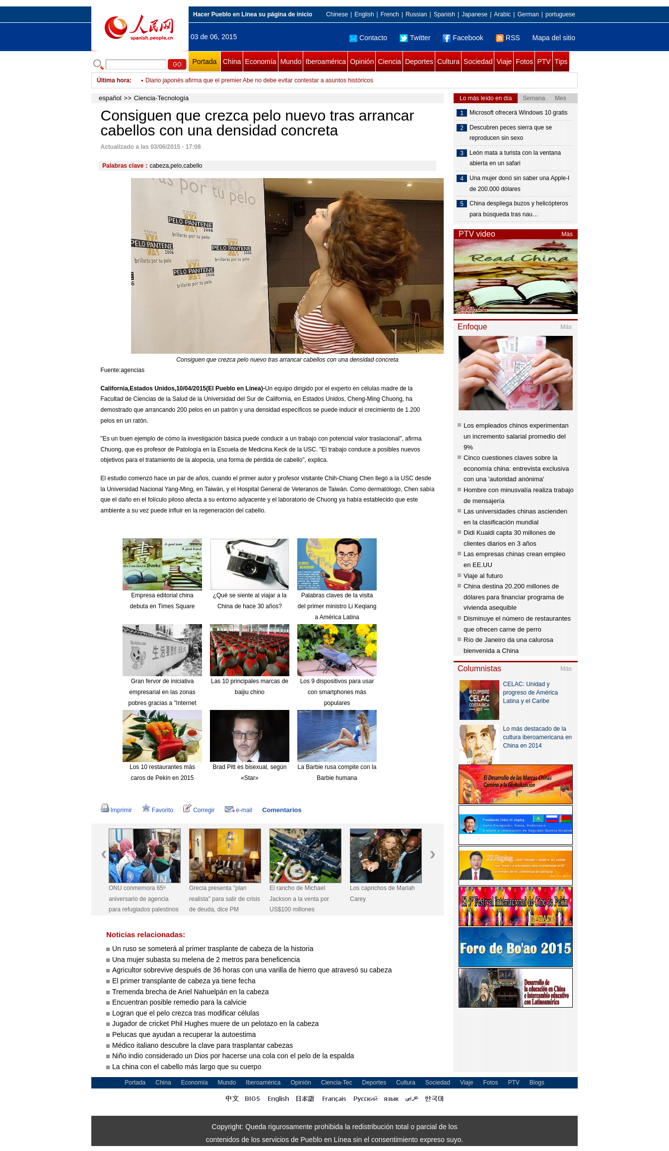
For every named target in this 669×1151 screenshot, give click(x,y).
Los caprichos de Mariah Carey (382, 893)
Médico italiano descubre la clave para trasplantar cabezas (202, 1045)
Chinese (337, 14)
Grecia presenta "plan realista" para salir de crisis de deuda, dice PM (224, 899)
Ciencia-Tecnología (161, 98)
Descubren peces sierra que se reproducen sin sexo (510, 133)
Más (567, 234)
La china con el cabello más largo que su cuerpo (186, 1067)
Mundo (291, 61)
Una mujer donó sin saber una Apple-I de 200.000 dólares (519, 183)
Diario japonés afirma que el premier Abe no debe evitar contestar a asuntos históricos (259, 80)
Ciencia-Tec (336, 1082)
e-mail (239, 810)
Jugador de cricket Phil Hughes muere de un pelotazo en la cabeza (215, 1023)
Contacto (368, 38)
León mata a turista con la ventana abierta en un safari (515, 158)
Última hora (113, 80)
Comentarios (281, 810)
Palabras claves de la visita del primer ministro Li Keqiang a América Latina (337, 606)
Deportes (419, 61)
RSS (508, 38)
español (110, 98)
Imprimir (116, 810)
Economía (260, 61)
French (390, 14)
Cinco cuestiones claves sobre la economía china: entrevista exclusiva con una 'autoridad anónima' (516, 468)
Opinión (362, 61)
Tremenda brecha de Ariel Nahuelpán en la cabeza (190, 992)
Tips (561, 61)
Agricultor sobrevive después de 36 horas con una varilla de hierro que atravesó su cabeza (252, 970)
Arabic (502, 14)
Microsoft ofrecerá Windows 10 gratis (518, 112)
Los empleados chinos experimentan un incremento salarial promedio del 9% (516, 436)
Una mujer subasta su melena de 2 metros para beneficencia (206, 959)
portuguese (560, 14)
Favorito (157, 810)
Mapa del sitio (554, 38)
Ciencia (389, 61)
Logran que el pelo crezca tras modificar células (186, 1013)
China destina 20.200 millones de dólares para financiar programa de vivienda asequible (514, 596)
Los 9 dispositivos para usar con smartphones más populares (337, 692)
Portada (204, 61)
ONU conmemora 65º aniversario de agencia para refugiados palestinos (144, 899)
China (232, 61)
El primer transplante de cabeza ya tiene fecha (184, 981)
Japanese (474, 14)
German (527, 14)
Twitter (415, 38)
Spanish (444, 14)
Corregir (198, 810)
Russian (416, 14)
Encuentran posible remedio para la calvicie (179, 1002)
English (364, 14)
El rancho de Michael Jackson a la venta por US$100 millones (299, 899)
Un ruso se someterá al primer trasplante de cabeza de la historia (212, 949)
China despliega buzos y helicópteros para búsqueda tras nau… (518, 209)
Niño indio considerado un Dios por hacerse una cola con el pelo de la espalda (233, 1056)
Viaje (504, 61)
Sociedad (478, 61)
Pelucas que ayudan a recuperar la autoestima (184, 1034)
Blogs (537, 1082)
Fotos (524, 61)
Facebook (463, 38)
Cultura (448, 61)
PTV (543, 61)
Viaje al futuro (483, 575)
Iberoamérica (325, 61)
